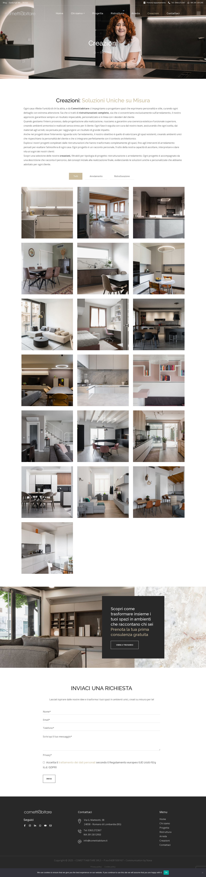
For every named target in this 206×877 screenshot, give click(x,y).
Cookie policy (109, 867)
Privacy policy (96, 867)
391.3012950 (94, 834)
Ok (166, 872)
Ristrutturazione (122, 176)
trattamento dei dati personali (77, 762)
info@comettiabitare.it (95, 840)
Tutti (75, 176)
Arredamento (96, 176)
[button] (125, 645)
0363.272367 (94, 830)
